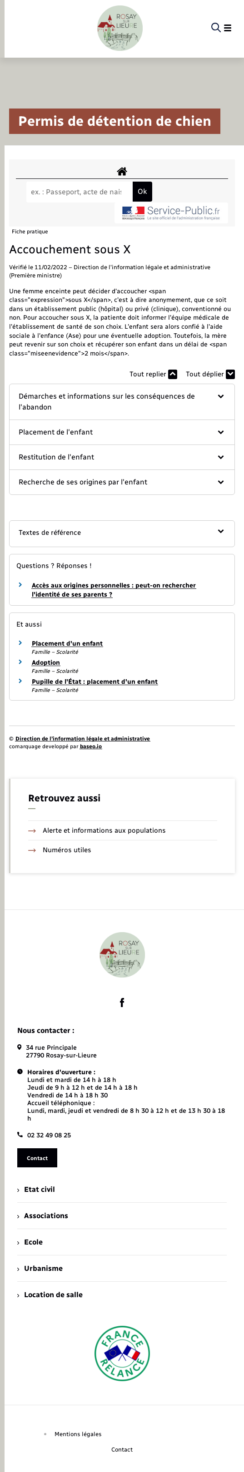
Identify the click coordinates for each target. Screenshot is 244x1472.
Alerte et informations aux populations (97, 830)
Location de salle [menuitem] (50, 1294)
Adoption (46, 663)
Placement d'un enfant (67, 643)
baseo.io (91, 746)
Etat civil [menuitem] (36, 1189)
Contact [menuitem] (122, 1449)
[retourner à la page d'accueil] (120, 28)
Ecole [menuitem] (30, 1242)
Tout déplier (210, 374)
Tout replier (153, 374)
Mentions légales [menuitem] (78, 1434)
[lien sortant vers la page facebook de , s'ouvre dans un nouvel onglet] (122, 1002)
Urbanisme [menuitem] (40, 1268)
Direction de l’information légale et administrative (82, 739)
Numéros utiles (59, 850)
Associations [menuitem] (42, 1215)
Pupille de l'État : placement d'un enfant (95, 682)
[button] (122, 402)
